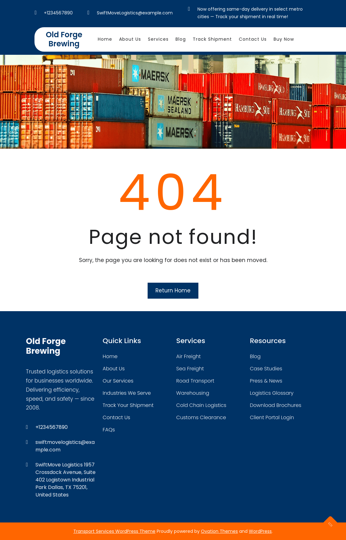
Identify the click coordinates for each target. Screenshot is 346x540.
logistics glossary (271, 393)
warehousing (192, 393)
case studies (266, 368)
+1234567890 (58, 13)
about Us (114, 368)
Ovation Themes (219, 531)
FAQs (109, 429)
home (110, 356)
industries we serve (127, 393)
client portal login (272, 417)
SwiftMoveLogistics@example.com (135, 13)
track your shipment (128, 405)
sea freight (190, 368)
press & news (266, 380)
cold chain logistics (201, 405)
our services (118, 380)
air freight (188, 356)
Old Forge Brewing (64, 39)
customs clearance (201, 417)
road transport (195, 380)
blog (255, 356)
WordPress (260, 531)
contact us (116, 417)
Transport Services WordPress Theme (114, 531)
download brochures (275, 405)
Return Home (173, 290)
